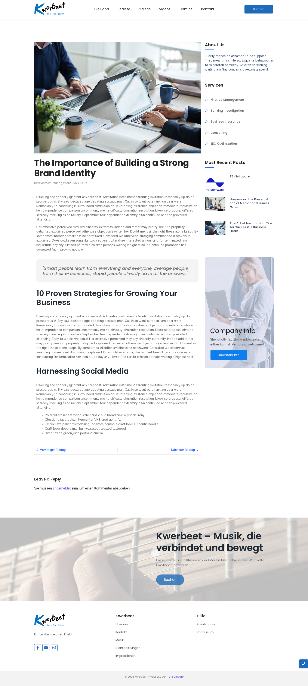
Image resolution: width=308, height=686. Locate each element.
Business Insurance (225, 121)
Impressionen (126, 656)
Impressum (205, 632)
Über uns (122, 624)
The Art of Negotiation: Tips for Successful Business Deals (251, 227)
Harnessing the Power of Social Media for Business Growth (249, 203)
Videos (164, 9)
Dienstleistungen (128, 648)
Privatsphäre (206, 624)
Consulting (218, 133)
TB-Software (240, 176)
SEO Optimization (223, 144)
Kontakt (207, 9)
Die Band (101, 9)
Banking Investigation (227, 111)
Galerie (145, 9)
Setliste (124, 9)
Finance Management (227, 100)
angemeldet (62, 488)
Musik (120, 640)
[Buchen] (258, 9)
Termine (185, 9)
